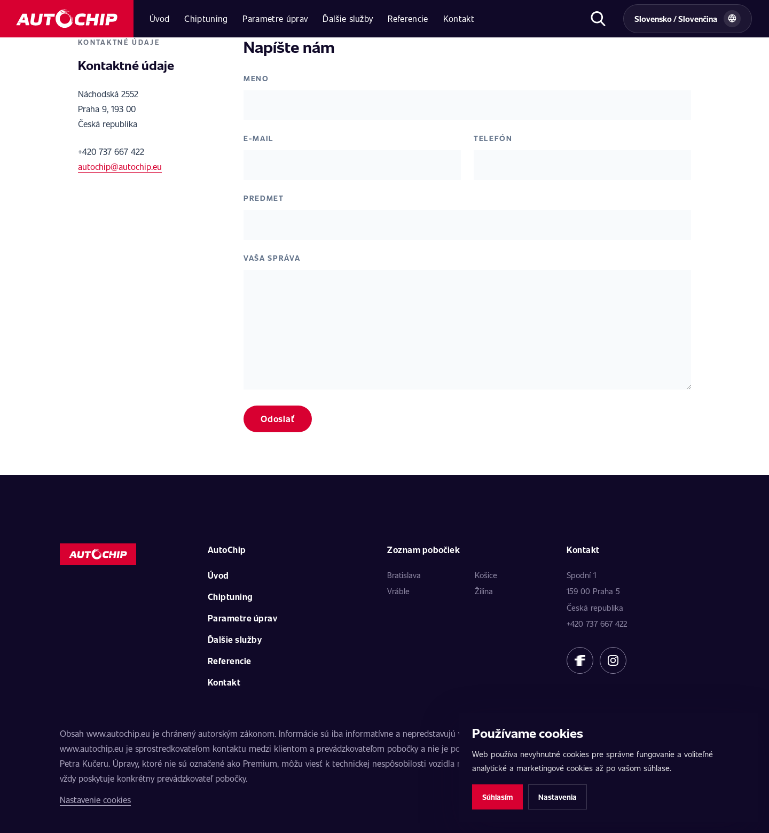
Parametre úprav (275, 18)
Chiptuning (205, 18)
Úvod (159, 18)
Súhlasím (497, 797)
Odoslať (278, 418)
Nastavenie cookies (95, 799)
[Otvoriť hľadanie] (598, 19)
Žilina (484, 591)
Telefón (493, 138)
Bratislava (404, 575)
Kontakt (458, 18)
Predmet (264, 198)
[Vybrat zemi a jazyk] (687, 18)
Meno (256, 78)
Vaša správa (272, 258)
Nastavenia (557, 797)
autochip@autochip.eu (120, 166)
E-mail (259, 138)
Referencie (408, 18)
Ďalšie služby (348, 18)
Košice (486, 575)
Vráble (398, 591)
